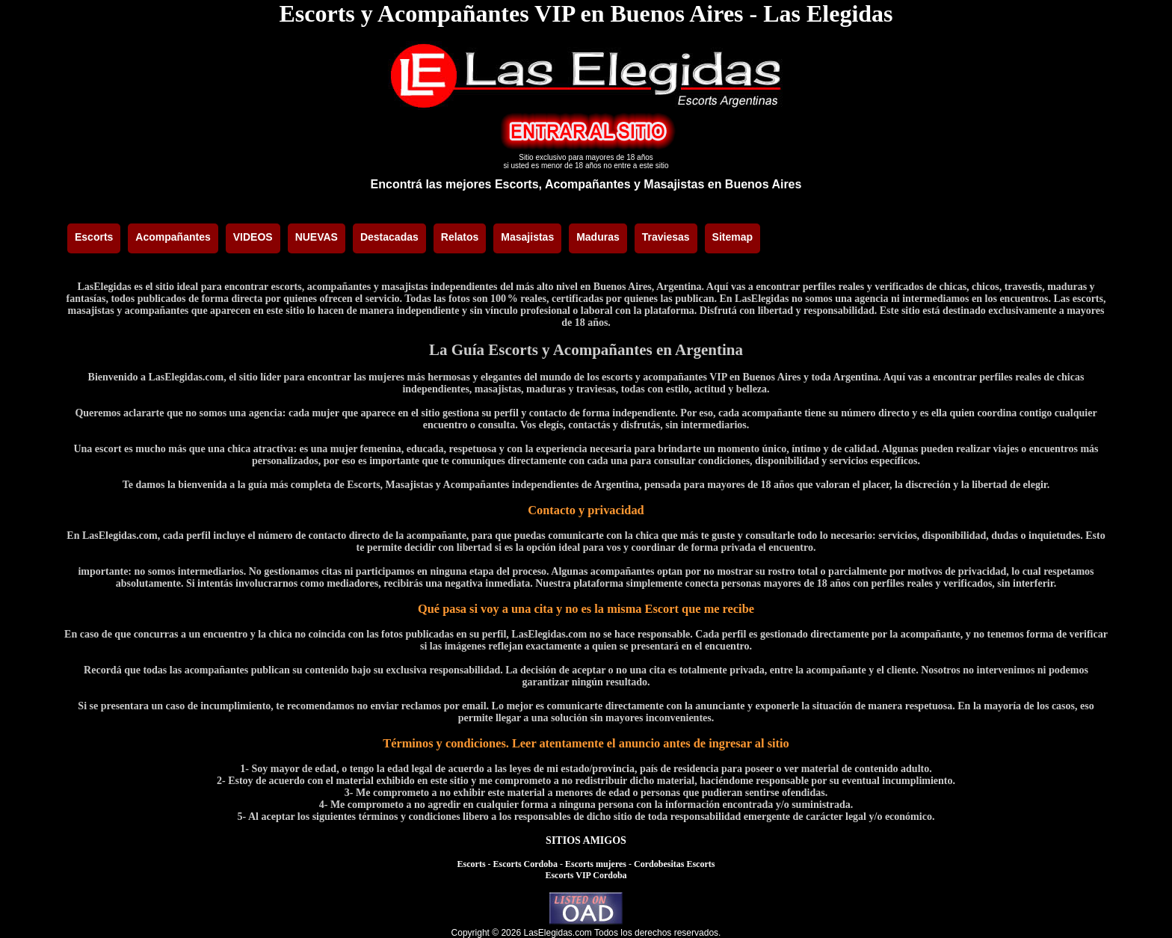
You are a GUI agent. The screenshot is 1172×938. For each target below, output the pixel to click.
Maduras (598, 237)
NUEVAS (316, 237)
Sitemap (732, 237)
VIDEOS (253, 237)
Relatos (460, 237)
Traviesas (666, 237)
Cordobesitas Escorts (674, 864)
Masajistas (527, 237)
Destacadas (389, 237)
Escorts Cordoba (525, 864)
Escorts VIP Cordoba (585, 875)
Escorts (94, 237)
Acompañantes (172, 237)
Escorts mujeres (595, 864)
